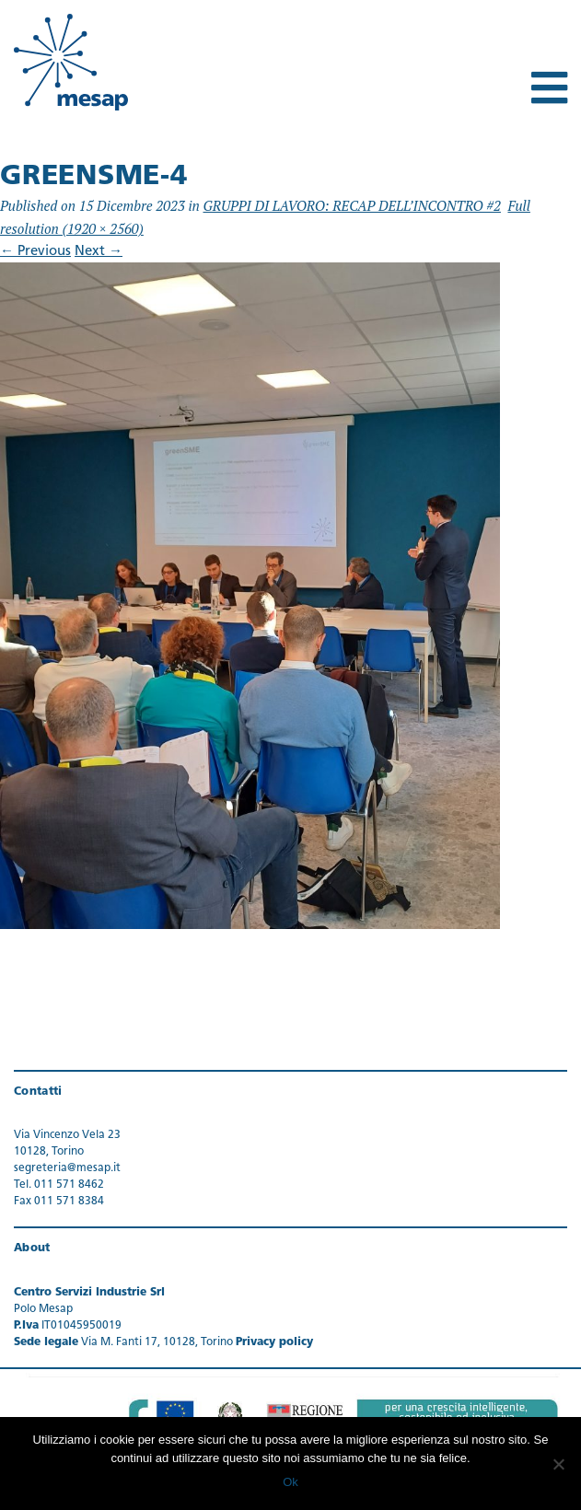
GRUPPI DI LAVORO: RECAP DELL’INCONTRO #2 (351, 205)
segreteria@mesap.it (67, 1168)
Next (98, 252)
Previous (35, 252)
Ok (290, 1482)
